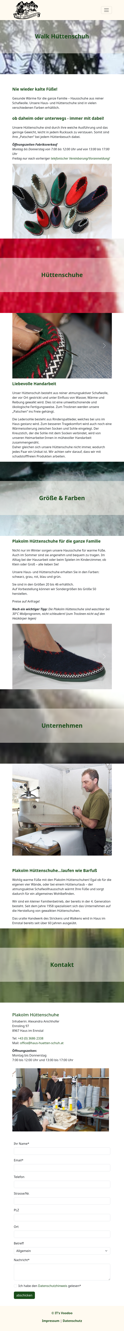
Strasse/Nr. (22, 1193)
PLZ (16, 1210)
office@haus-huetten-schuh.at (42, 1043)
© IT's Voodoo (62, 1313)
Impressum (50, 1321)
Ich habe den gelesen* (50, 1286)
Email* (19, 1160)
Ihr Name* (21, 1143)
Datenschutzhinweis (52, 1286)
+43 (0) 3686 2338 (30, 1038)
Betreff (19, 1243)
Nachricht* (22, 1260)
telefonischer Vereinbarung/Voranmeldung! (80, 158)
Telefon (19, 1177)
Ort (16, 1227)
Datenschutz (72, 1321)
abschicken (24, 1295)
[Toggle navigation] (106, 10)
